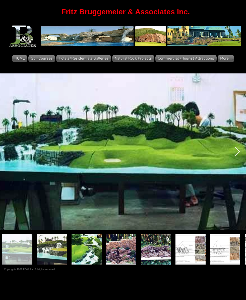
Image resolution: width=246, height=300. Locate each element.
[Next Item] (237, 152)
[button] (42, 58)
